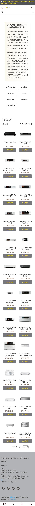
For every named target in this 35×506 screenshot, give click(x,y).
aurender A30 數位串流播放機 (25, 222)
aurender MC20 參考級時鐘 (25, 275)
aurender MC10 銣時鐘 (9, 275)
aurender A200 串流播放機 (10, 222)
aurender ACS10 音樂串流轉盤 (10, 248)
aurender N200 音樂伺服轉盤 (9, 328)
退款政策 (26, 458)
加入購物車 (10, 150)
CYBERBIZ (12, 499)
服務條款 (4, 461)
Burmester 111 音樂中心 (9, 381)
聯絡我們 (13, 458)
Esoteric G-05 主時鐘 (10, 434)
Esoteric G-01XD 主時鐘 (25, 407)
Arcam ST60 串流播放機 (25, 142)
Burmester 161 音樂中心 (9, 407)
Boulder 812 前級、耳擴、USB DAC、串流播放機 (25, 354)
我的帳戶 (7, 458)
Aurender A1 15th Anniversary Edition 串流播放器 (9, 169)
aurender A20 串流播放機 (25, 195)
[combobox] (6, 124)
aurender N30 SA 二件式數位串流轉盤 (25, 328)
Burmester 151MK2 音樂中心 (25, 381)
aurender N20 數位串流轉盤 (25, 301)
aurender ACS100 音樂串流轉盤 (25, 248)
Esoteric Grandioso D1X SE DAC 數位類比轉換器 (25, 434)
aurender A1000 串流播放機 (25, 169)
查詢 (2, 458)
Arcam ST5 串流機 (10, 142)
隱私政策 (19, 458)
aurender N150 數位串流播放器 (9, 301)
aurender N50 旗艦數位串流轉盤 (10, 354)
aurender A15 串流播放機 (9, 195)
